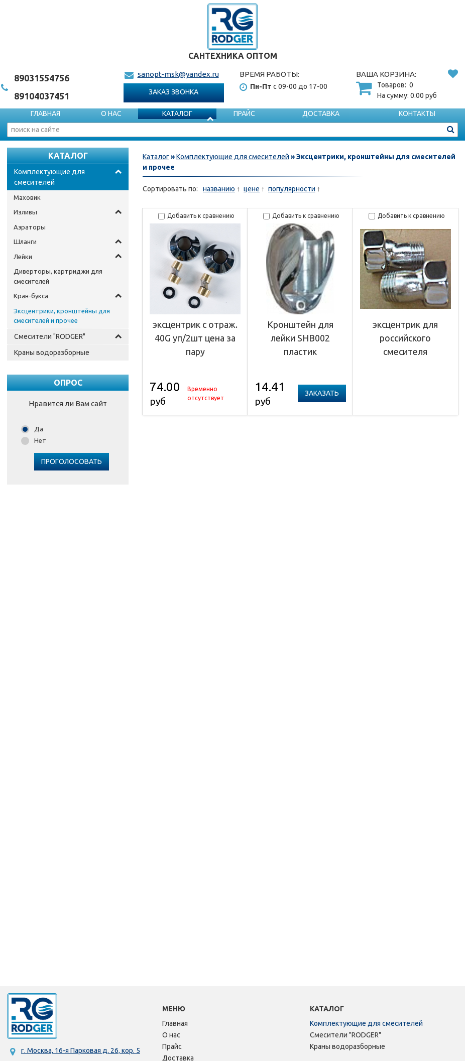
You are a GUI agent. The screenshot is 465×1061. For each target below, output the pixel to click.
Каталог (177, 113)
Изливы (25, 211)
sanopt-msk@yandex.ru (178, 74)
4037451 (41, 96)
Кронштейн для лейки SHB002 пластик (300, 338)
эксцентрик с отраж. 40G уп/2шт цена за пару (195, 338)
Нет (40, 440)
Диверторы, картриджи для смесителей (58, 276)
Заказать (322, 393)
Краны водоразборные (51, 352)
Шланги (25, 241)
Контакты (417, 113)
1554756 (41, 78)
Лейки (23, 256)
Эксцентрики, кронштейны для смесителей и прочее (62, 315)
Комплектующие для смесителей (49, 177)
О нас (111, 113)
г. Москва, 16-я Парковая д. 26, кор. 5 (80, 1050)
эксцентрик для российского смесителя (405, 338)
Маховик (27, 197)
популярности (291, 189)
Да (38, 428)
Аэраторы (30, 226)
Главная (45, 113)
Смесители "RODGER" (49, 336)
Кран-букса (31, 295)
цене (252, 189)
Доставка (320, 113)
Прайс (244, 113)
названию (219, 189)
